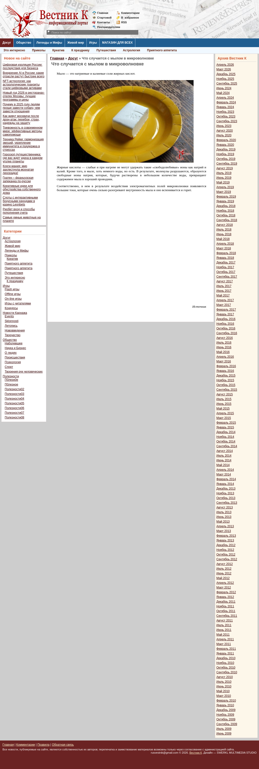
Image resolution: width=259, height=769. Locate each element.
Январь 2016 (225, 371)
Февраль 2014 (226, 479)
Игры (93, 42)
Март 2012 (223, 587)
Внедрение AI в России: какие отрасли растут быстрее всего (23, 74)
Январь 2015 (225, 427)
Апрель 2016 (225, 356)
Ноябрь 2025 (225, 79)
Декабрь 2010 (225, 658)
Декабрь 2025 (225, 74)
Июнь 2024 (223, 88)
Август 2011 (224, 620)
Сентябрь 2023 (226, 121)
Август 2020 (224, 130)
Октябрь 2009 (225, 719)
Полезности (11, 376)
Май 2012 (223, 578)
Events (9, 316)
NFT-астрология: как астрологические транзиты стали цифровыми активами (22, 84)
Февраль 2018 (226, 253)
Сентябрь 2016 (226, 333)
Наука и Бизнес (15, 348)
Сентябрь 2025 (226, 83)
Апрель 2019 (225, 187)
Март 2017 (223, 305)
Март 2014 (223, 474)
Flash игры (12, 289)
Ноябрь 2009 (225, 714)
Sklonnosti (11, 321)
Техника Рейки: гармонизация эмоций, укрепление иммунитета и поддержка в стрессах (23, 144)
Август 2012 (224, 564)
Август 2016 (224, 338)
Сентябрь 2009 (226, 724)
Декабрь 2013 (225, 488)
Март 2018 (223, 248)
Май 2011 (223, 634)
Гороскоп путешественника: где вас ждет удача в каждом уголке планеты (22, 158)
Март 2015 (223, 418)
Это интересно (14, 50)
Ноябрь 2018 (225, 210)
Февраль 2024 (226, 102)
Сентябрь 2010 (226, 672)
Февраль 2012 (226, 592)
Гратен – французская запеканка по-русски (18, 179)
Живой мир (75, 42)
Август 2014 (224, 451)
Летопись (11, 325)
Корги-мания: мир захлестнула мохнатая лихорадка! (18, 169)
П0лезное (11, 384)
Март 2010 (223, 696)
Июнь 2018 (223, 234)
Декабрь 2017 (225, 262)
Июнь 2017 (223, 291)
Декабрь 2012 (225, 545)
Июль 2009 (223, 729)
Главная (102, 12)
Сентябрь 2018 (226, 220)
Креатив (58, 50)
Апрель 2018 (225, 243)
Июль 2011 (223, 625)
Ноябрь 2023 (225, 112)
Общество (23, 42)
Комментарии (130, 12)
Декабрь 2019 (225, 149)
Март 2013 (223, 531)
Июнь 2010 (223, 686)
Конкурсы (11, 308)
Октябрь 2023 (225, 116)
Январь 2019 (225, 201)
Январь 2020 (225, 145)
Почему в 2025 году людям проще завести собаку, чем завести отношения (21, 108)
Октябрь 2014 (225, 441)
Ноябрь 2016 (225, 323)
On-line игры (13, 298)
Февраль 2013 (226, 535)
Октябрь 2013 (225, 498)
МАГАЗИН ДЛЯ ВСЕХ (117, 42)
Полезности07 (14, 412)
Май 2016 (223, 352)
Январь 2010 (225, 705)
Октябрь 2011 (225, 611)
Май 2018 (223, 239)
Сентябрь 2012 (226, 559)
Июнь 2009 (223, 733)
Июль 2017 (223, 286)
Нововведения (15, 330)
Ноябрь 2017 (225, 267)
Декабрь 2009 (225, 710)
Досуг (6, 42)
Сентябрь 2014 (226, 446)
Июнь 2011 (223, 630)
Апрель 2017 (225, 300)
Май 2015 (223, 408)
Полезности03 (14, 394)
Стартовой (104, 17)
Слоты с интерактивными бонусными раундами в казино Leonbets (20, 201)
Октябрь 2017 (225, 272)
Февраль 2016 (226, 366)
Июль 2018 (223, 229)
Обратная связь (63, 744)
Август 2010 (224, 677)
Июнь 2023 (223, 126)
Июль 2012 (223, 568)
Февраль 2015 (226, 422)
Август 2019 (224, 168)
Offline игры (13, 294)
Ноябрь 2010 (225, 663)
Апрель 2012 (225, 583)
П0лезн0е (11, 380)
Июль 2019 (223, 173)
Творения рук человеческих (24, 371)
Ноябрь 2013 (225, 493)
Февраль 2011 (226, 649)
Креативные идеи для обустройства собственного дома (22, 189)
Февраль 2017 (226, 309)
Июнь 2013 (223, 517)
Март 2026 (223, 69)
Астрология (131, 50)
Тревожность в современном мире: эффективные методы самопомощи (23, 131)
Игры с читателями (18, 303)
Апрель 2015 (225, 413)
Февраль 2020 (226, 140)
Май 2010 (223, 691)
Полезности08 (14, 417)
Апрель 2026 (225, 64)
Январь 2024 (225, 107)
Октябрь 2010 (225, 667)
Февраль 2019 (226, 196)
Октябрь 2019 (225, 159)
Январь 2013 (225, 540)
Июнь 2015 (223, 404)
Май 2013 (223, 521)
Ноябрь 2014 (225, 437)
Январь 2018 (225, 258)
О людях (11, 353)
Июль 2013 (223, 512)
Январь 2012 (225, 597)
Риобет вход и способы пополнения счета (19, 210)
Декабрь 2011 (225, 601)
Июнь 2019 (223, 177)
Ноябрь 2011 (225, 606)
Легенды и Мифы (49, 42)
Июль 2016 (223, 342)
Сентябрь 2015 (226, 389)
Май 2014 (223, 465)
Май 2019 (223, 182)
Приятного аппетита (162, 50)
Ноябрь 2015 (225, 380)
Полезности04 (14, 398)
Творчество (12, 335)
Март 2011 (223, 644)
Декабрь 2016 (225, 319)
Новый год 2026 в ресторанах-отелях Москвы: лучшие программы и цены (24, 96)
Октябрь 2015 (225, 385)
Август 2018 (224, 225)
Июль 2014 (223, 455)
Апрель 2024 (225, 97)
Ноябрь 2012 (225, 550)
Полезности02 (14, 389)
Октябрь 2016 (225, 328)
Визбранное (130, 17)
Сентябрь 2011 (226, 616)
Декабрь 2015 (225, 375)
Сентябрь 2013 (226, 502)
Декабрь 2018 (225, 206)
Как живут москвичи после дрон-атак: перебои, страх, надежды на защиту (21, 119)
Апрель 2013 (225, 526)
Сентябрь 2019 (226, 163)
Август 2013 (224, 507)
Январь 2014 (225, 484)
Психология (13, 362)
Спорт (9, 367)
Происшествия (15, 357)
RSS (124, 22)
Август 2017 (224, 281)
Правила (43, 744)
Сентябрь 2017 (226, 276)
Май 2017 (223, 295)
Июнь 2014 (223, 460)
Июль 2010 (223, 681)
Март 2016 (223, 361)
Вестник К (195, 752)
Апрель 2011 (225, 639)
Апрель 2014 (225, 470)
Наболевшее (14, 343)
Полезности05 (14, 403)
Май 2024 (223, 93)
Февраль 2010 (226, 700)
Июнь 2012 (223, 573)
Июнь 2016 (223, 347)
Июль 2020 (223, 135)
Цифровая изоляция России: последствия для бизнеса (22, 66)
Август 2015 (224, 394)
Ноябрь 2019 (225, 154)
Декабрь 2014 (225, 432)
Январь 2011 (225, 653)
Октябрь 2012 (225, 554)
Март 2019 (223, 192)
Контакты (103, 22)
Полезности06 (14, 408)
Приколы (38, 50)
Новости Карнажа (15, 313)
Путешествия (106, 50)
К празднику (80, 50)
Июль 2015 (223, 399)
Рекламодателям (106, 27)
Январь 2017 (225, 314)
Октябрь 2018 (225, 215)
